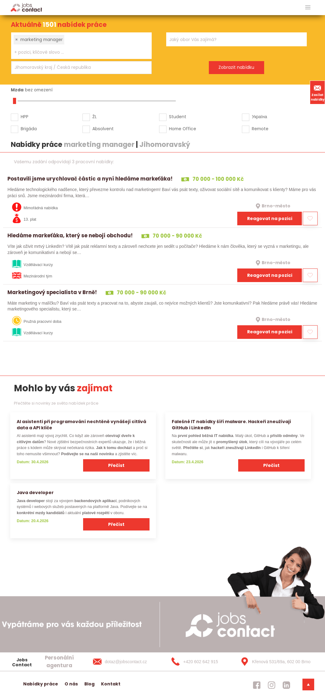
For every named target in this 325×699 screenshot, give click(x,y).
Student (177, 117)
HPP (24, 117)
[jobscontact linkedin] (286, 685)
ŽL (94, 117)
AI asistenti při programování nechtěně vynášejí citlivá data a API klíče (81, 424)
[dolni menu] (308, 684)
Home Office (182, 129)
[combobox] (81, 45)
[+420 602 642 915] (200, 661)
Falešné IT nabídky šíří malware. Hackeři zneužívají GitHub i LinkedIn (231, 424)
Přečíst (116, 465)
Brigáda (29, 129)
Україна (259, 117)
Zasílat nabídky (317, 92)
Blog (89, 684)
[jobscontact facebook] (256, 685)
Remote (260, 129)
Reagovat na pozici (269, 218)
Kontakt (110, 684)
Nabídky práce (40, 684)
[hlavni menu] (308, 7)
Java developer (35, 492)
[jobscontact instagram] (271, 685)
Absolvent (103, 129)
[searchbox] (77, 52)
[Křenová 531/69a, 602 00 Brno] (273, 661)
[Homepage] (26, 7)
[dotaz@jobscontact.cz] (126, 661)
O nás (71, 684)
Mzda (17, 90)
